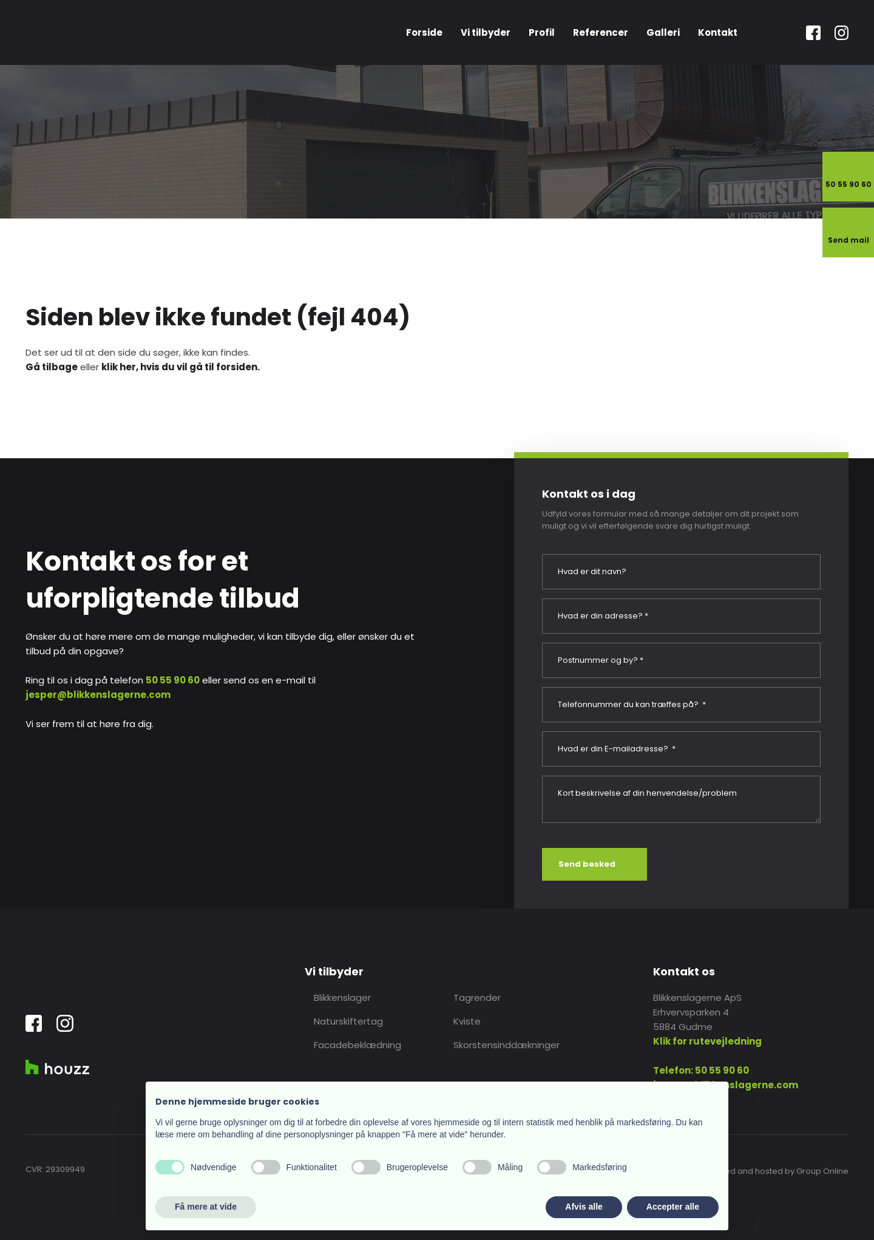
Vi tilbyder (485, 32)
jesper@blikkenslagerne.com (98, 694)
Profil (542, 32)
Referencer (600, 32)
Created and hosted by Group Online (775, 1171)
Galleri (663, 32)
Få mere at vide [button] (206, 1206)
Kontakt (717, 32)
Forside (424, 32)
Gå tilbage (51, 367)
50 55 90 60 (173, 680)
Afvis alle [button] (583, 1206)
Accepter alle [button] (672, 1206)
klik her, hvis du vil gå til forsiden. (180, 367)
